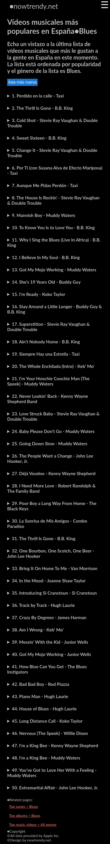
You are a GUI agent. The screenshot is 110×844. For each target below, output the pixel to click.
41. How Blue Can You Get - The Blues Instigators (47, 669)
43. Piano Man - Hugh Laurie (40, 696)
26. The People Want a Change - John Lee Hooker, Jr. (50, 458)
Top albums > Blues (24, 815)
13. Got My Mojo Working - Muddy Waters (54, 269)
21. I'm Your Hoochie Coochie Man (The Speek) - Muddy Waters (48, 381)
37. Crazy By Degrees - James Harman (49, 617)
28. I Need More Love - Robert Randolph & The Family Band (51, 488)
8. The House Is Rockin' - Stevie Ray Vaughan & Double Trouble (53, 200)
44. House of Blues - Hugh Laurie (44, 708)
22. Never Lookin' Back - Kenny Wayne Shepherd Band (47, 398)
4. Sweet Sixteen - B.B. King (39, 138)
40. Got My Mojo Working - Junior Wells (51, 654)
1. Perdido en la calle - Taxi (38, 95)
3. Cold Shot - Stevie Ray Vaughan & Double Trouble (52, 123)
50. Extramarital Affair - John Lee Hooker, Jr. (55, 787)
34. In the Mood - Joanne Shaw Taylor (49, 580)
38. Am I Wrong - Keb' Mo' (38, 629)
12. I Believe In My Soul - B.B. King (46, 257)
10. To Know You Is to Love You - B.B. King (53, 227)
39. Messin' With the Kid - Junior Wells (50, 642)
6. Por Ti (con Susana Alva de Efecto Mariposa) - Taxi (54, 170)
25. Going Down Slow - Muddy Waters (49, 443)
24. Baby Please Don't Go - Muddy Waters (53, 431)
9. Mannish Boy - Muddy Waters (43, 215)
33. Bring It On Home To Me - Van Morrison (54, 568)
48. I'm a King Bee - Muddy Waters (46, 757)
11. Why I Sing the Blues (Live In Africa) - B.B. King (54, 242)
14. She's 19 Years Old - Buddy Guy (46, 282)
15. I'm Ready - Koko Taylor (38, 294)
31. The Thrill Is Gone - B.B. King (43, 538)
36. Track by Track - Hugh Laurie (43, 605)
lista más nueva (22, 82)
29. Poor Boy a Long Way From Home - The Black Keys (51, 506)
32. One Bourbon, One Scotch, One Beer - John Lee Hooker (50, 553)
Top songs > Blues (23, 806)
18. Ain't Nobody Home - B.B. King (46, 341)
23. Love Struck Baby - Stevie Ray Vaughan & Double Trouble (53, 416)
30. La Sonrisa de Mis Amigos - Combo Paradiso (47, 523)
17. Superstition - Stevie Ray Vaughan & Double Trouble (48, 326)
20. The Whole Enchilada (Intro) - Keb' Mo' (53, 366)
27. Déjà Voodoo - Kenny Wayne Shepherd (53, 473)
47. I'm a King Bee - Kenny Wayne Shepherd (55, 745)
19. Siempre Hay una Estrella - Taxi (45, 354)
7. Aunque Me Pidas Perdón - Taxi (45, 185)
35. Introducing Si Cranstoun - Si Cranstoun (54, 593)
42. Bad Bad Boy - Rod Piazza (40, 684)
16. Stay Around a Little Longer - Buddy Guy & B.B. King (54, 309)
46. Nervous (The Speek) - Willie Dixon (50, 733)
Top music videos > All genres (32, 824)
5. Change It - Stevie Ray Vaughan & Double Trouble (52, 152)
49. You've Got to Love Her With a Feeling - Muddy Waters (52, 772)
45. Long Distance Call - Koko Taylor (47, 721)
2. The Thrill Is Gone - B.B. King (42, 108)
